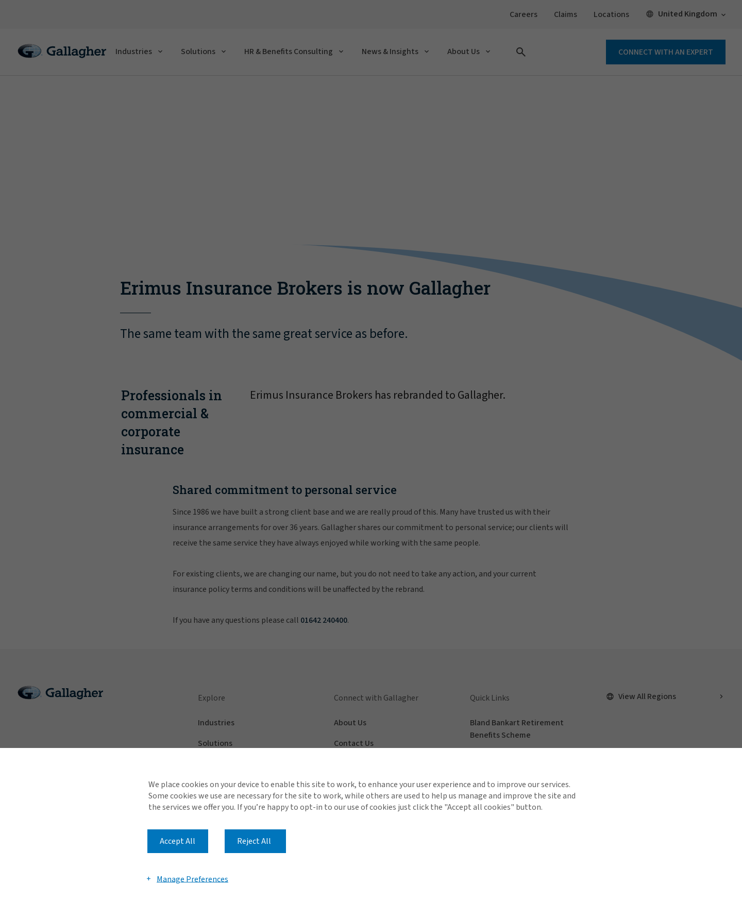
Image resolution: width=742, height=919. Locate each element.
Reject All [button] (254, 841)
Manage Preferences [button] (192, 878)
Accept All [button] (177, 841)
